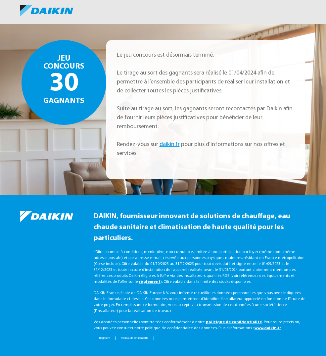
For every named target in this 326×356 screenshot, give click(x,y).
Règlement (104, 338)
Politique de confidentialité (134, 338)
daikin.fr (170, 144)
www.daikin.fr (268, 328)
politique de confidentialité (234, 322)
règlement (150, 282)
